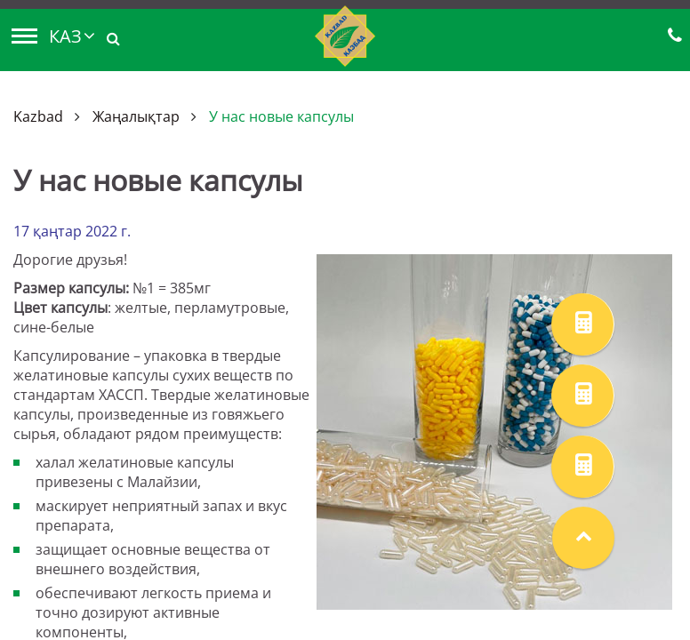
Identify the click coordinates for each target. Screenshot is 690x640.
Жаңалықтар (136, 116)
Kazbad (38, 116)
